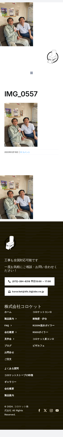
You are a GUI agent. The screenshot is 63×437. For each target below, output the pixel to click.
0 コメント (25, 152)
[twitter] (45, 410)
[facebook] (39, 410)
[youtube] (57, 410)
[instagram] (51, 410)
